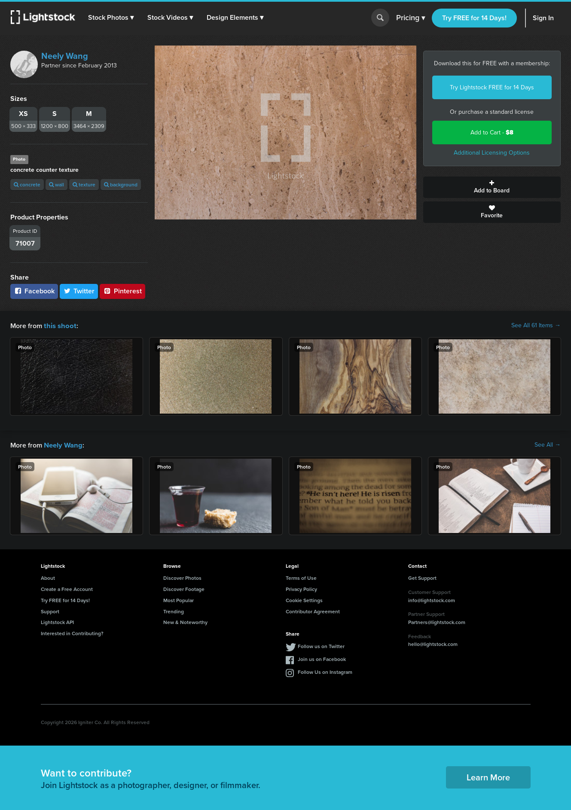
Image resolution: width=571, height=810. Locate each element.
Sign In (543, 18)
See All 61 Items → (536, 325)
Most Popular (178, 599)
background (120, 184)
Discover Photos (182, 577)
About (48, 577)
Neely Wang (64, 55)
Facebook (34, 291)
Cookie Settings (304, 599)
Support (50, 610)
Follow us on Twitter (321, 645)
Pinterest (122, 291)
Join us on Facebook (322, 658)
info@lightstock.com (431, 599)
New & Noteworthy (185, 621)
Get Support (422, 577)
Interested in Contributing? (72, 632)
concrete (27, 184)
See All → (547, 444)
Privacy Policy (301, 588)
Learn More (488, 776)
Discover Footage (184, 588)
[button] (111, 17)
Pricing (410, 18)
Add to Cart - (491, 132)
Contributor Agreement (313, 610)
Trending (173, 610)
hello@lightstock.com (433, 643)
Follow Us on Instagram (325, 671)
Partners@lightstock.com (436, 621)
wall (56, 184)
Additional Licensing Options (492, 152)
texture (84, 184)
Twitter (79, 291)
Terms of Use (301, 577)
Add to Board (492, 187)
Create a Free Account (67, 588)
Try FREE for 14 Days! (474, 18)
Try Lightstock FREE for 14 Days (492, 87)
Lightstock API (57, 621)
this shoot (59, 325)
